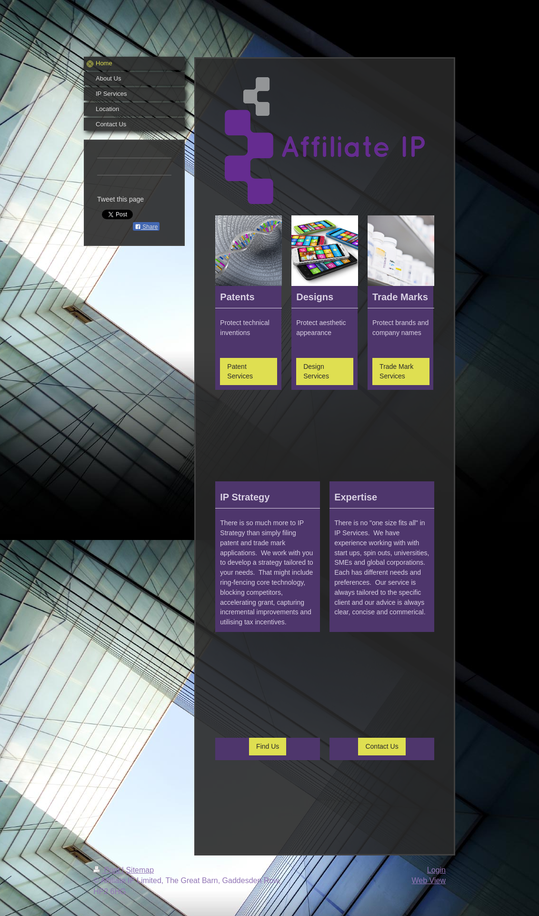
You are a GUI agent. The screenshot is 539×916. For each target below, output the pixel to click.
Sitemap (140, 870)
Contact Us (381, 746)
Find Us (267, 746)
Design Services (316, 371)
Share (146, 227)
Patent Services (240, 371)
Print (107, 870)
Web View (429, 880)
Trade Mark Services (396, 371)
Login (436, 870)
